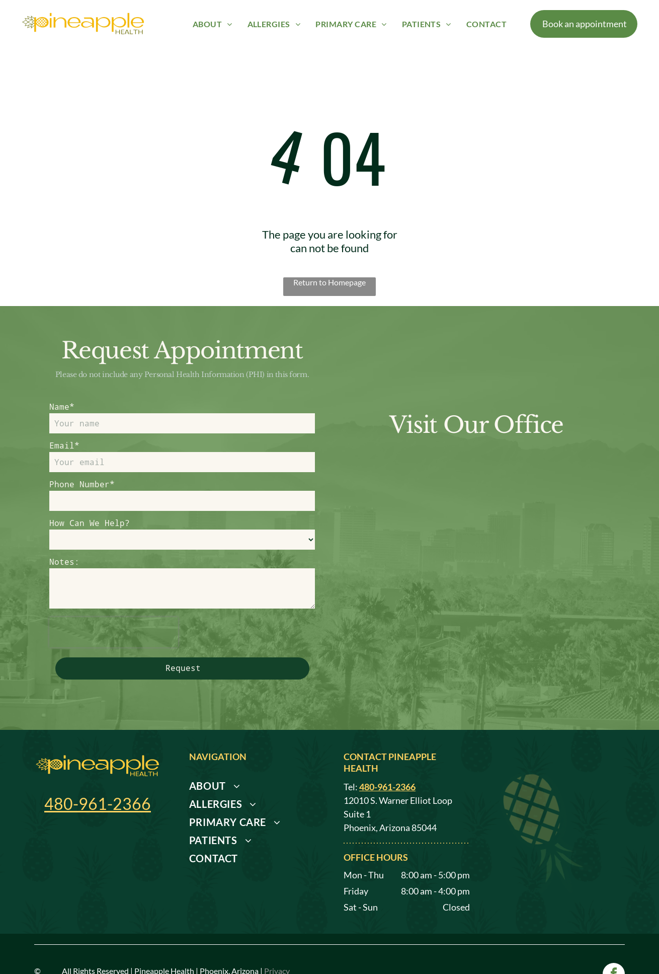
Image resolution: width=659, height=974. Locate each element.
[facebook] (614, 940)
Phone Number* (82, 484)
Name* (61, 406)
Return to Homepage (329, 282)
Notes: (64, 561)
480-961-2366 (97, 768)
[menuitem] (212, 23)
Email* (64, 445)
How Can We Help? (89, 522)
